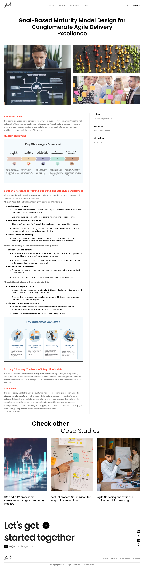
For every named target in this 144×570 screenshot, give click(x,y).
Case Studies (75, 5)
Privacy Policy (88, 565)
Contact (136, 567)
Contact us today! (12, 411)
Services (62, 5)
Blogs (87, 5)
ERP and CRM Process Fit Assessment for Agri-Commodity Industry (24, 509)
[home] (8, 6)
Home (51, 5)
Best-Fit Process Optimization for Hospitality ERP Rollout (70, 507)
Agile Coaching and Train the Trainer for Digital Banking (115, 507)
